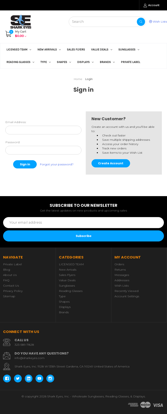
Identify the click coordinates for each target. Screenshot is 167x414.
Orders (119, 264)
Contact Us (11, 285)
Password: (12, 142)
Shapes (64, 62)
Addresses (121, 280)
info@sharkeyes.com (30, 358)
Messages (121, 275)
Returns (120, 269)
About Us (10, 275)
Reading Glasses (20, 62)
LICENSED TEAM (18, 49)
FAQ (6, 280)
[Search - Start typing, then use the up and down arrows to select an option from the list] (107, 22)
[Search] (141, 22)
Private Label (130, 62)
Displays (85, 62)
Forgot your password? (56, 164)
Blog (6, 269)
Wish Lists (158, 21)
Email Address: (15, 122)
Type (45, 62)
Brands (107, 62)
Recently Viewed (126, 291)
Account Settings (126, 296)
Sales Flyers (76, 49)
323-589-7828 (24, 345)
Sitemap (9, 296)
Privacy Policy (13, 291)
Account (151, 5)
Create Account (110, 163)
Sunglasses (128, 49)
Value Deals (101, 49)
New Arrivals (49, 49)
